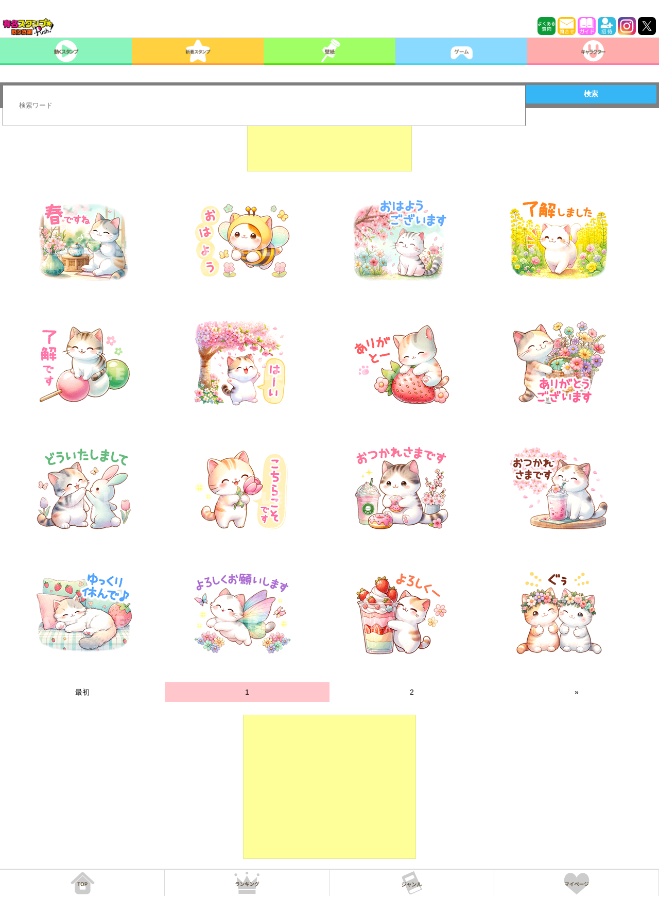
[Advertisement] (329, 145)
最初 (82, 692)
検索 (591, 94)
